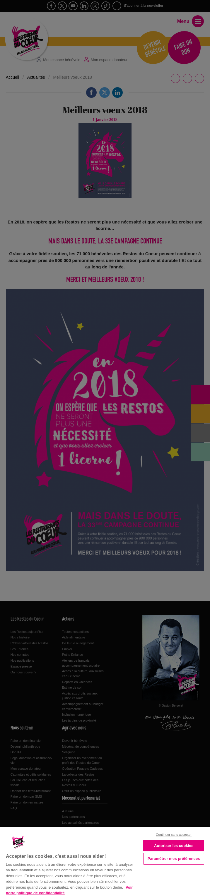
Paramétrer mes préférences (174, 858)
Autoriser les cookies (173, 845)
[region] (105, 861)
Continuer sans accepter (174, 834)
